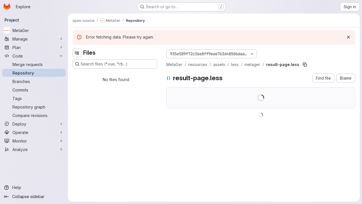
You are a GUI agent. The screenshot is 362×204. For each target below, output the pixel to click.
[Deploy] (34, 124)
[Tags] (34, 98)
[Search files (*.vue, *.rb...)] (114, 64)
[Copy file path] (304, 64)
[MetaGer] (34, 30)
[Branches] (34, 81)
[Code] (34, 56)
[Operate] (34, 132)
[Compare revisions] (34, 115)
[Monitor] (34, 141)
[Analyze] (34, 149)
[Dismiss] (348, 37)
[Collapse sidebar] (34, 197)
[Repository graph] (34, 107)
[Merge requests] (34, 64)
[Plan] (34, 47)
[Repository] (34, 73)
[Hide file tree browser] (76, 52)
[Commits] (34, 90)
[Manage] (34, 39)
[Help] (34, 188)
